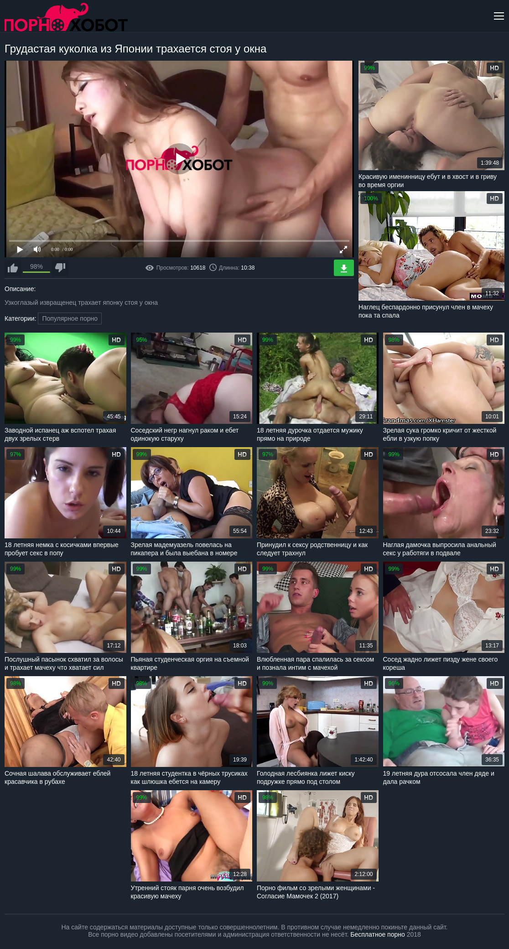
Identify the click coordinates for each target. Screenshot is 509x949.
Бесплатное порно (377, 934)
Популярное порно (70, 318)
